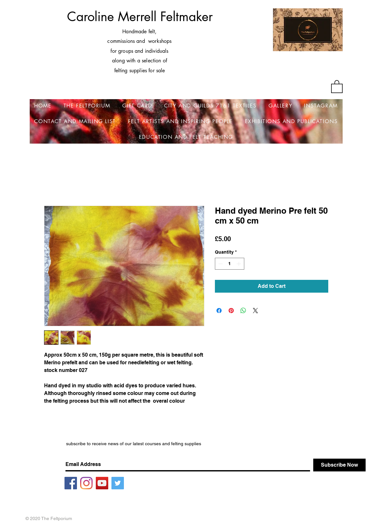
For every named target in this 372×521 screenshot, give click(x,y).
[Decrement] (220, 263)
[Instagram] (86, 483)
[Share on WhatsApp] (243, 310)
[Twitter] (117, 483)
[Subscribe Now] (339, 465)
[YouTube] (102, 483)
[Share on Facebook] (219, 310)
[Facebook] (71, 483)
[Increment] (239, 263)
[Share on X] (255, 310)
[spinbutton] (229, 263)
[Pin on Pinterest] (231, 310)
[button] (337, 86)
